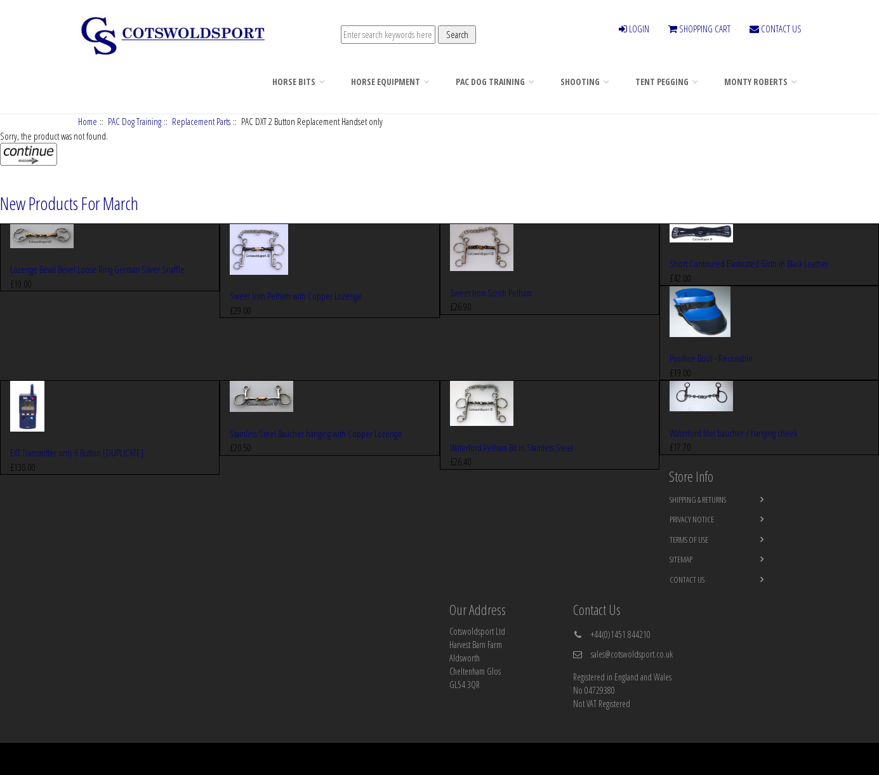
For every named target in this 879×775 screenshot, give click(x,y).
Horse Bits (293, 82)
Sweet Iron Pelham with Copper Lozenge (296, 295)
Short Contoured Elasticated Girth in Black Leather (749, 263)
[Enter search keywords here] (388, 34)
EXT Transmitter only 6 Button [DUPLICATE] (76, 452)
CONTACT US (776, 28)
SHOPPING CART (699, 28)
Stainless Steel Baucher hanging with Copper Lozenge (316, 433)
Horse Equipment (385, 82)
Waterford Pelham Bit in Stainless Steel (511, 447)
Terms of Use (689, 539)
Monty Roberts (756, 82)
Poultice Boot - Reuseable (711, 358)
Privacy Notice (692, 519)
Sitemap (681, 559)
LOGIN (634, 28)
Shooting (580, 82)
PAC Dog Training (490, 82)
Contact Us (687, 579)
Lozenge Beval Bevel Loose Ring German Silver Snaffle (97, 269)
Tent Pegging (662, 82)
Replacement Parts (201, 121)
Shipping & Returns (698, 499)
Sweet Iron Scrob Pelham (491, 292)
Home (87, 121)
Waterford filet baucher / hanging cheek (733, 433)
